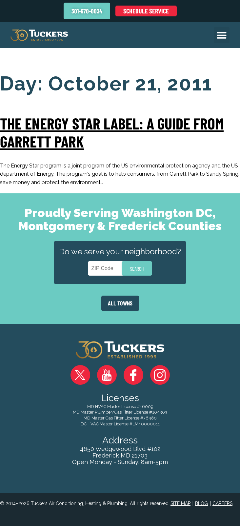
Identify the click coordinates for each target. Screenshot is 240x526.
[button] (222, 35)
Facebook (133, 375)
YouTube (107, 375)
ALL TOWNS (120, 303)
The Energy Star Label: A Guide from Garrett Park (112, 132)
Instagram (160, 375)
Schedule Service (146, 11)
